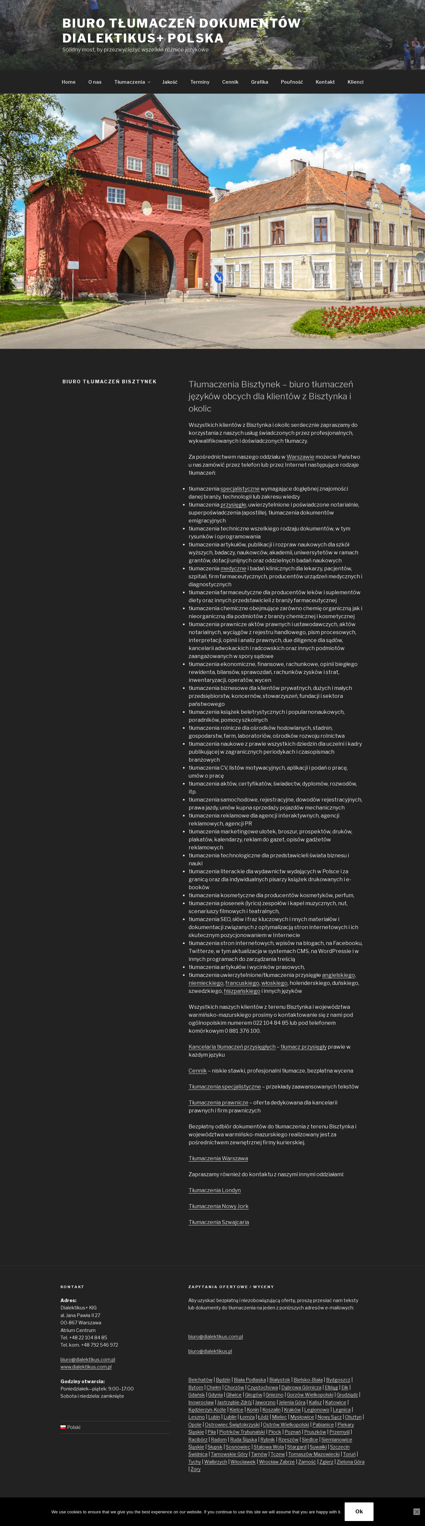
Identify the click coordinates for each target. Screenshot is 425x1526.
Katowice (335, 1402)
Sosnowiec (238, 1447)
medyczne (233, 568)
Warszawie (300, 457)
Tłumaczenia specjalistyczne (225, 1087)
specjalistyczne (240, 489)
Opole (195, 1424)
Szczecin (340, 1447)
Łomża (247, 1417)
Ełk (344, 1387)
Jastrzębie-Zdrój (234, 1402)
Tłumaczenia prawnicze (218, 1102)
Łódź (263, 1417)
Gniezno (275, 1394)
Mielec (279, 1417)
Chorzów (234, 1387)
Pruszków (315, 1432)
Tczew (278, 1454)
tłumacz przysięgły (304, 1047)
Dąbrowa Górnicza (301, 1387)
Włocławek (243, 1462)
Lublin (229, 1417)
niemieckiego (206, 983)
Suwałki (318, 1447)
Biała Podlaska (250, 1380)
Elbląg (331, 1387)
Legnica (342, 1409)
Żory (196, 1469)
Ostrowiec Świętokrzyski (232, 1424)
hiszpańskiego (242, 991)
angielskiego (338, 975)
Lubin (214, 1417)
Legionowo (316, 1409)
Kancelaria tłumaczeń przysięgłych (232, 1047)
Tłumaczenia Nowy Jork (219, 1206)
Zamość (307, 1462)
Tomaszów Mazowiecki (314, 1454)
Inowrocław (201, 1402)
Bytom (195, 1387)
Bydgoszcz (338, 1380)
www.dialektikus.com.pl (86, 1367)
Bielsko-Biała (308, 1380)
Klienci (356, 82)
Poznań (293, 1432)
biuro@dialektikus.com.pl (87, 1359)
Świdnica (198, 1454)
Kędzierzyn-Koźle (207, 1409)
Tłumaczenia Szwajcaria (219, 1222)
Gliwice (234, 1394)
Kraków (292, 1409)
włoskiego (274, 983)
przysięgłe (233, 505)
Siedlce (310, 1439)
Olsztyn (353, 1417)
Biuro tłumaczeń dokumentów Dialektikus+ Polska (181, 31)
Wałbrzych (215, 1462)
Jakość (170, 82)
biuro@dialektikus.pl (210, 1351)
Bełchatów (200, 1380)
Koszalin (271, 1409)
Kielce (236, 1409)
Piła (212, 1432)
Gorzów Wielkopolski (310, 1394)
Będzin (223, 1380)
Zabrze (287, 1462)
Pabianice (323, 1424)
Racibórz (198, 1439)
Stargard (296, 1447)
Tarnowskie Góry (229, 1454)
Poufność (292, 82)
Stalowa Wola (269, 1447)
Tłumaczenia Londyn (215, 1190)
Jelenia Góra (292, 1402)
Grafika (259, 82)
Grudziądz (347, 1394)
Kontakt (325, 82)
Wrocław (269, 1462)
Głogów (253, 1394)
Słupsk (215, 1447)
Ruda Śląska (243, 1439)
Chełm (214, 1387)
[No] (416, 1511)
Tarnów (259, 1454)
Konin (253, 1409)
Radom (219, 1439)
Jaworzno (265, 1402)
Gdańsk (196, 1394)
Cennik (230, 82)
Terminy (200, 82)
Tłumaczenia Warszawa (218, 1158)
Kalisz (315, 1402)
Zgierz (326, 1462)
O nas (95, 82)
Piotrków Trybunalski (242, 1432)
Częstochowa (262, 1387)
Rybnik (267, 1439)
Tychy (194, 1462)
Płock (274, 1432)
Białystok (279, 1380)
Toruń (349, 1454)
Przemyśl (339, 1432)
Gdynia (215, 1394)
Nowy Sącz (329, 1417)
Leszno (196, 1417)
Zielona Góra (351, 1462)
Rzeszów (288, 1439)
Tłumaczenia (132, 82)
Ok (359, 1511)
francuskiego (242, 983)
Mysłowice (302, 1417)
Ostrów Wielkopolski (286, 1424)
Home (69, 82)
